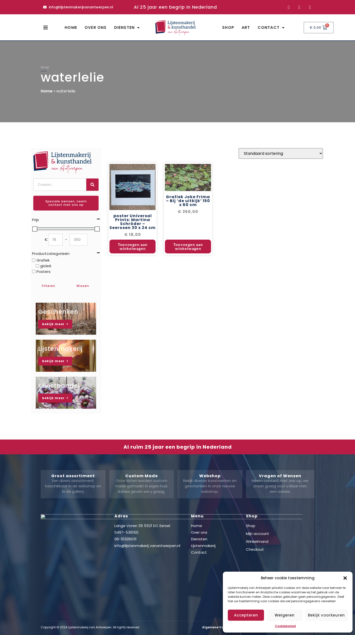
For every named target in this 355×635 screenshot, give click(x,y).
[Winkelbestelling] (281, 154)
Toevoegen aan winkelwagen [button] (132, 247)
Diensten (127, 27)
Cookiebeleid (285, 626)
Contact (271, 27)
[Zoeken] (92, 184)
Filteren (48, 286)
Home (71, 27)
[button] (345, 578)
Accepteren (246, 615)
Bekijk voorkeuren (326, 615)
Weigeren (285, 615)
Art (246, 27)
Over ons (96, 27)
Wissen (82, 286)
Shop (228, 27)
